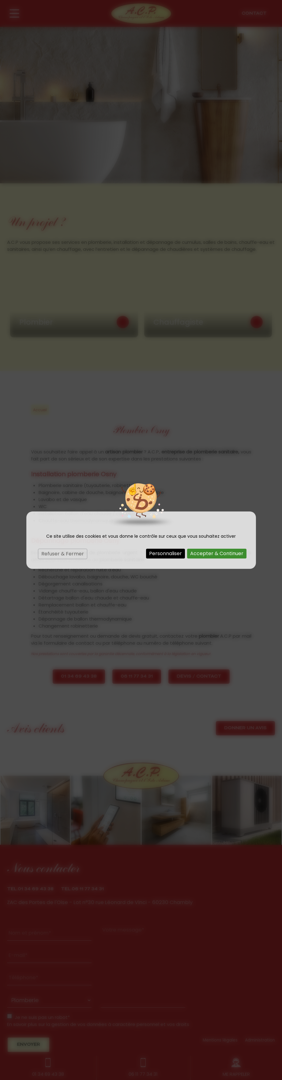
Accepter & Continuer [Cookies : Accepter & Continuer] (216, 553)
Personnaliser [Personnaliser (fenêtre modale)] (165, 553)
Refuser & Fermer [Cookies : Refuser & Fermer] (62, 553)
